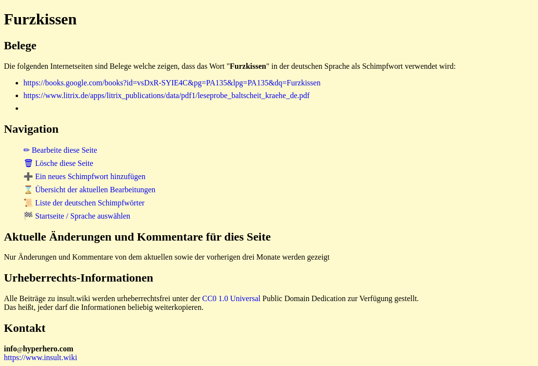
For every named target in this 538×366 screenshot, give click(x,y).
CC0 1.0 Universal (231, 298)
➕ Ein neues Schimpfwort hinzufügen (84, 176)
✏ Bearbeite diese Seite (60, 150)
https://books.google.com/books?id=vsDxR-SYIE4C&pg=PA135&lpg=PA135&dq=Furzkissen (171, 83)
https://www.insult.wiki (40, 357)
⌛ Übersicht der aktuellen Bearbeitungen (89, 189)
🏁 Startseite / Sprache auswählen (76, 216)
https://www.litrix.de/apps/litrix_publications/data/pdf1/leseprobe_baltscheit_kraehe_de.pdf (166, 95)
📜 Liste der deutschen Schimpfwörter (83, 203)
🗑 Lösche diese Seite (58, 163)
